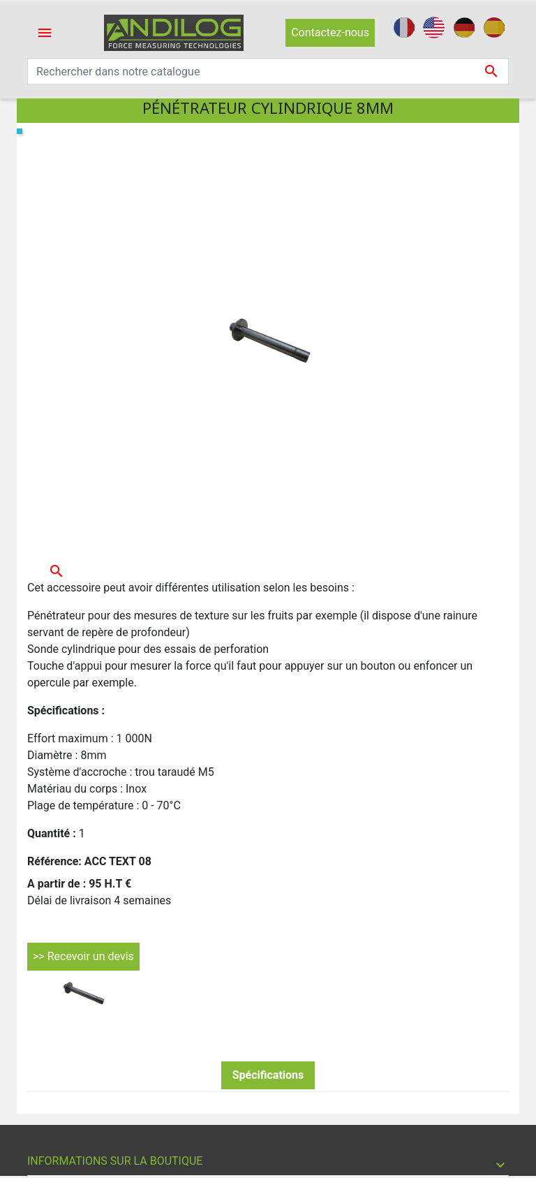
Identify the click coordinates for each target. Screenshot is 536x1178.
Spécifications (268, 1075)
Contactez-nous (330, 32)
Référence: (54, 861)
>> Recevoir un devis (83, 956)
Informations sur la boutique (114, 1161)
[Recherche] (268, 71)
